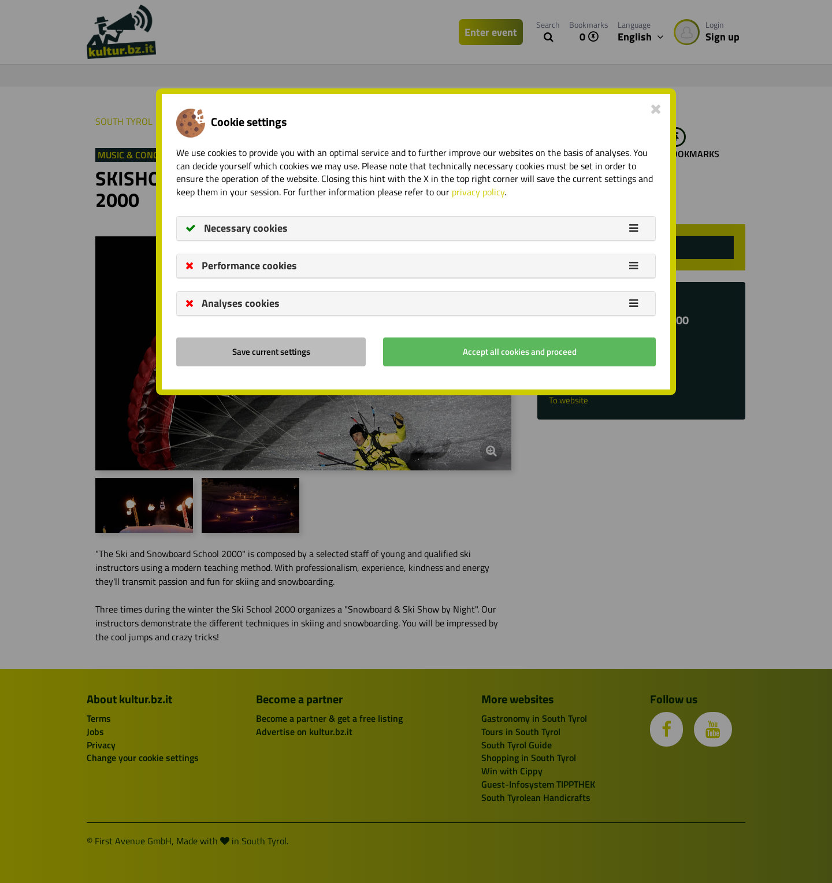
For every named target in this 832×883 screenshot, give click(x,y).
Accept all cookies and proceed (520, 351)
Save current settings (271, 351)
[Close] (656, 109)
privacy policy (478, 192)
